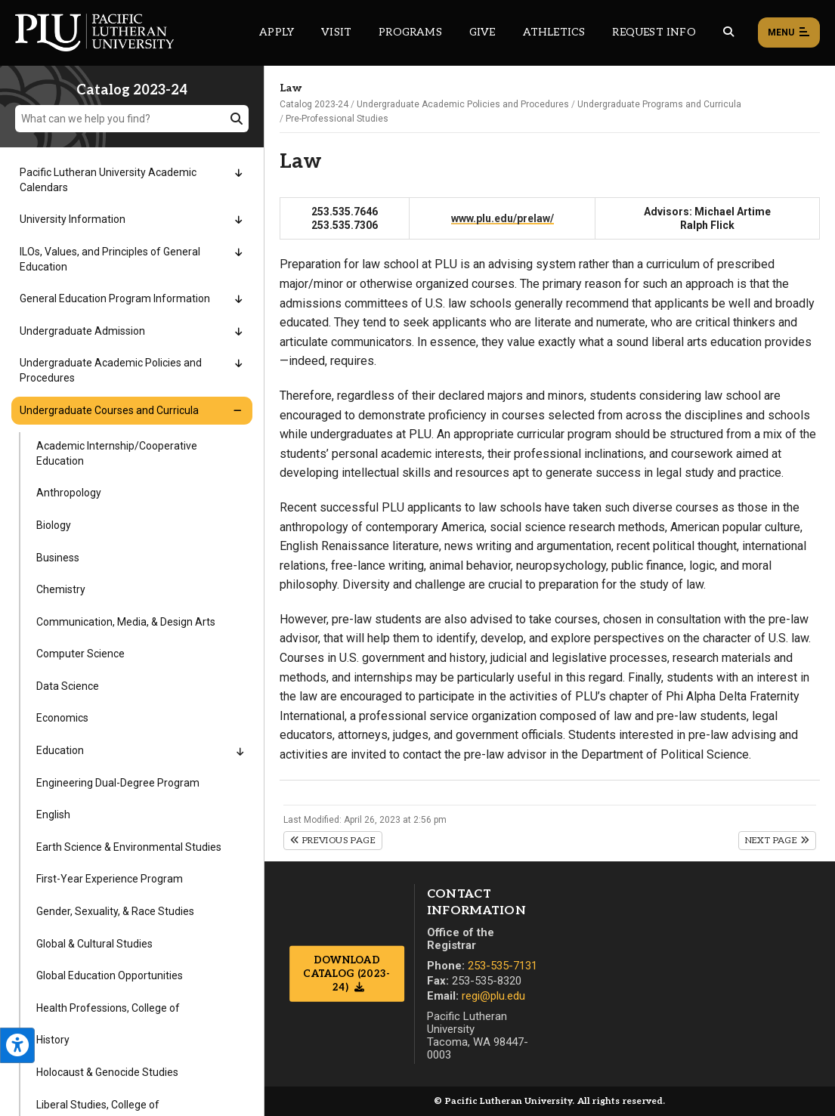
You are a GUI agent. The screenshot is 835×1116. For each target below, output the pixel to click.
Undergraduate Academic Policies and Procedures (463, 104)
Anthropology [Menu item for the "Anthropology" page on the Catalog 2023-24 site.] (68, 493)
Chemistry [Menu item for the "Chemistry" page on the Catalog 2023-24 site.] (60, 589)
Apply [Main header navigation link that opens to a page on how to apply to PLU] (276, 32)
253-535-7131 (502, 965)
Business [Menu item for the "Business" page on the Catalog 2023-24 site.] (57, 558)
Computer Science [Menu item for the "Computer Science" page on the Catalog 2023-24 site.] (80, 654)
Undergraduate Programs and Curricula (659, 104)
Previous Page (333, 840)
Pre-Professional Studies (337, 118)
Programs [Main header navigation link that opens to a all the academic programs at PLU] (410, 32)
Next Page (777, 840)
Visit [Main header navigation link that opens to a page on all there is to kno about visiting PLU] (336, 32)
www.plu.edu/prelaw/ (502, 218)
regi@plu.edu (493, 996)
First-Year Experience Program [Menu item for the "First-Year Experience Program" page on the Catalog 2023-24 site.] (109, 879)
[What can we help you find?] (132, 118)
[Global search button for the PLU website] (728, 32)
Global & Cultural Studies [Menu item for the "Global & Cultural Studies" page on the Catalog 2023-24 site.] (94, 944)
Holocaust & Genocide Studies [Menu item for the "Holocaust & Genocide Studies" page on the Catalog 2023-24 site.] (107, 1072)
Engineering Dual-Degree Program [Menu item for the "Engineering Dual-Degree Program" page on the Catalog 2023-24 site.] (117, 783)
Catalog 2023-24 (314, 104)
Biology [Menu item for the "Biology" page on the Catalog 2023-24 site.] (53, 525)
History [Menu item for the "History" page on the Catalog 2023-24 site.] (53, 1040)
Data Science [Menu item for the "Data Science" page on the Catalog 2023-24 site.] (67, 686)
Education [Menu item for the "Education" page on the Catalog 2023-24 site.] (60, 750)
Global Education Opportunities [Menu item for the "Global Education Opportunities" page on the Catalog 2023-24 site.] (109, 975)
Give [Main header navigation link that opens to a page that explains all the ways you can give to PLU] (482, 32)
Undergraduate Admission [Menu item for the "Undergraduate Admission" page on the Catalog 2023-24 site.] (82, 331)
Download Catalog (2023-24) (346, 974)
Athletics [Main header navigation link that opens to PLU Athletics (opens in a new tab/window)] (554, 32)
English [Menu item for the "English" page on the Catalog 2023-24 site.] (53, 814)
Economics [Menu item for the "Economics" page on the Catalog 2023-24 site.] (62, 718)
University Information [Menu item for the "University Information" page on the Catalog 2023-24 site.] (72, 219)
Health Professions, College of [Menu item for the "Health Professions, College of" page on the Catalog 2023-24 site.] (108, 1008)
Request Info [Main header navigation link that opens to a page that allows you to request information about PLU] (653, 32)
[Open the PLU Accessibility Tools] (17, 1045)
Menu (789, 33)
